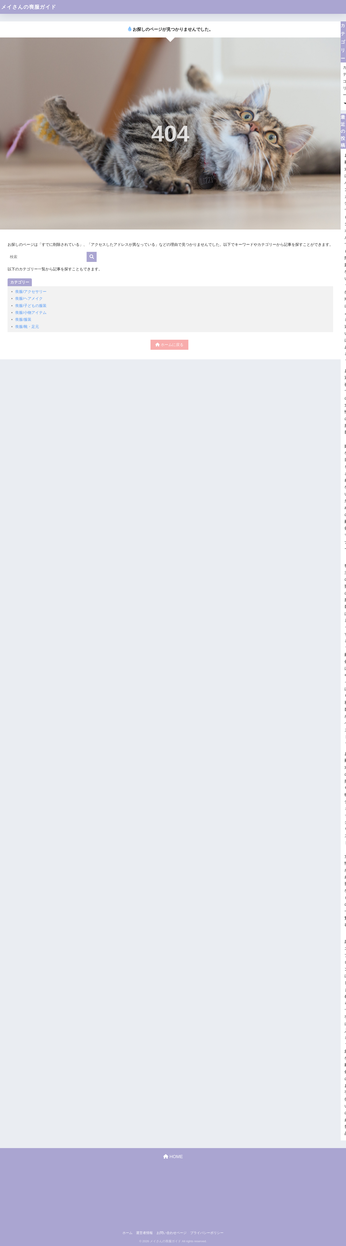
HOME (173, 1156)
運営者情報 (144, 1233)
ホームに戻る (169, 345)
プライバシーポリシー (207, 1233)
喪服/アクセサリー (31, 292)
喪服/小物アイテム (31, 312)
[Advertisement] (173, 1194)
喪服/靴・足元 (27, 327)
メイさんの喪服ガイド (28, 7)
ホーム (127, 1233)
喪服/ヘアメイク (29, 298)
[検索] (92, 257)
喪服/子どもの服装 (31, 306)
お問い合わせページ (172, 1233)
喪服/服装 (23, 319)
